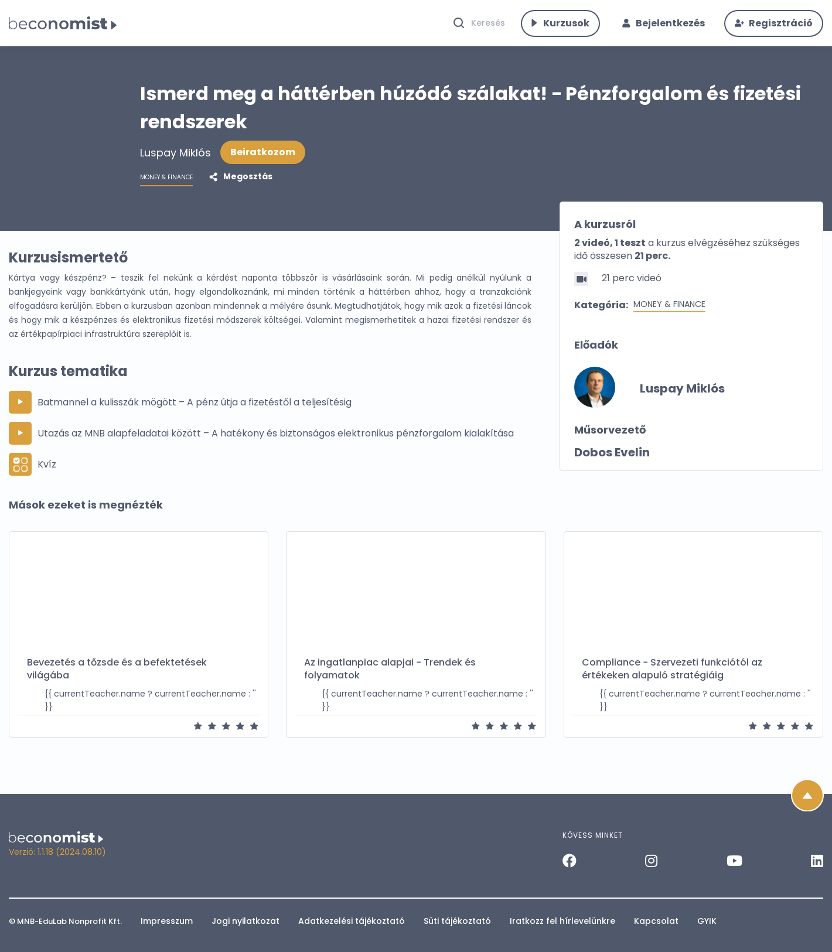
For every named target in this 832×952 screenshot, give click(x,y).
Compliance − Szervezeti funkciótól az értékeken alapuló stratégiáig (672, 681)
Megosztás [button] (246, 189)
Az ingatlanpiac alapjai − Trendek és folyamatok (390, 681)
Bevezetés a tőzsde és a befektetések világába (117, 681)
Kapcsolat (656, 921)
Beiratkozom (262, 164)
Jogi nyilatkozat (245, 921)
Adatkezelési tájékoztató (351, 921)
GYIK (707, 921)
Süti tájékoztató (457, 921)
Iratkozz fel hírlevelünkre (562, 921)
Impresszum (167, 921)
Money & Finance (669, 316)
